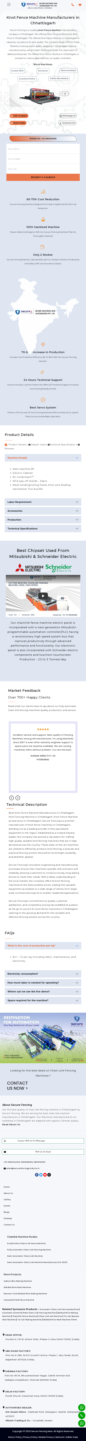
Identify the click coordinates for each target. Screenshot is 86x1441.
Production (14, 519)
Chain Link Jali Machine (50, 1316)
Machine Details (17, 457)
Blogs (7, 1212)
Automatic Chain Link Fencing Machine (59, 1309)
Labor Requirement (19, 502)
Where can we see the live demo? (29, 991)
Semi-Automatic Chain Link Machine (25, 1256)
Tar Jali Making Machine (29, 1320)
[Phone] (79, 1413)
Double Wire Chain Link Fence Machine (26, 1243)
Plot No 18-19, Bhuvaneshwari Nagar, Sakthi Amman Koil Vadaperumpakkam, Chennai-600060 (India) (37, 1375)
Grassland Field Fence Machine (19, 1300)
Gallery (7, 1199)
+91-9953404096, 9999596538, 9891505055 (24, 1162)
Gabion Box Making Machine (18, 1281)
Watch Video (17, 123)
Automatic (43, 71)
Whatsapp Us (67, 115)
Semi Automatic (68, 70)
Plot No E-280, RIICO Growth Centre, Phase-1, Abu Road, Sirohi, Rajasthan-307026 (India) (41, 1355)
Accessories (15, 511)
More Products (12, 1274)
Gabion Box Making (59, 78)
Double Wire (17, 71)
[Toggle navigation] (9, 4)
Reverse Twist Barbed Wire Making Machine (25, 1294)
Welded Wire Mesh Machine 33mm (60, 1320)
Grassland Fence (27, 79)
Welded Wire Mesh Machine (17, 1287)
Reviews (9, 448)
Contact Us (9, 1225)
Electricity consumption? (23, 973)
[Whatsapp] (80, 1422)
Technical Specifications (23, 528)
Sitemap (8, 1218)
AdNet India (72, 1437)
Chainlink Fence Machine (25, 1316)
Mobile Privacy (46, 1437)
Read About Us (11, 1124)
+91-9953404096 (48, 138)
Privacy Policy (30, 1437)
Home (7, 1187)
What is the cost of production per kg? (31, 945)
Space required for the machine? (28, 1000)
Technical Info (67, 123)
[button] (73, 4)
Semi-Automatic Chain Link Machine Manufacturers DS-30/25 (37, 1262)
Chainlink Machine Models (22, 1236)
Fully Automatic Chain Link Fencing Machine (29, 1250)
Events (7, 1206)
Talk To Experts (18, 115)
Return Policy (15, 1437)
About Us (8, 1193)
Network (59, 1437)
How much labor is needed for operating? (33, 982)
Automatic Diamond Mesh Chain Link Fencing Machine (29, 1313)
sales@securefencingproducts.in (22, 1168)
